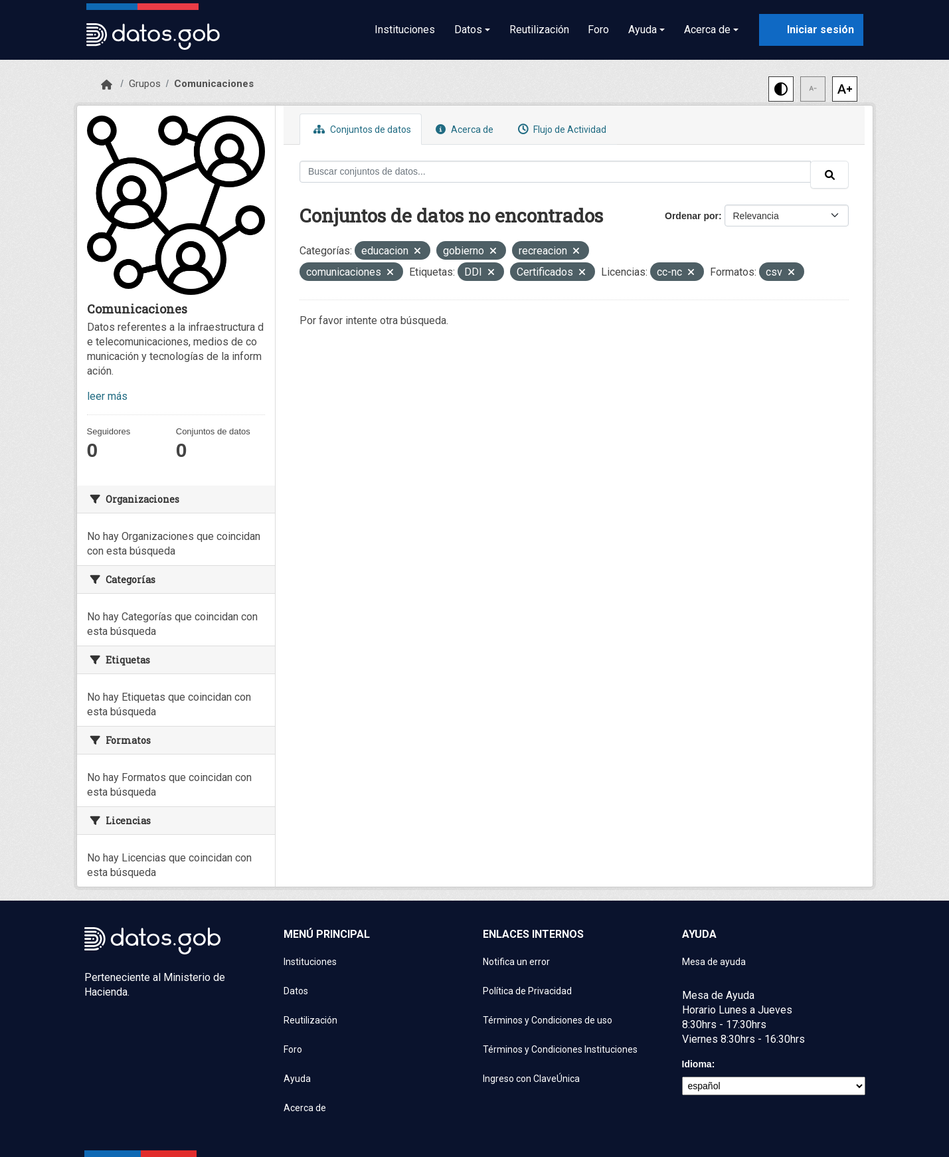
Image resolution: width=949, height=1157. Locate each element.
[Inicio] (107, 85)
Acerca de (462, 129)
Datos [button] (468, 29)
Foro (598, 29)
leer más (107, 396)
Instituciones (405, 29)
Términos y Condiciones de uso (547, 1020)
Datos (296, 991)
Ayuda (297, 1078)
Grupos (145, 84)
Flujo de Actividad (560, 129)
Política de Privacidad (527, 991)
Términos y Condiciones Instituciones (560, 1049)
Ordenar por (692, 216)
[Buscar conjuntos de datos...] (555, 172)
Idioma (697, 1064)
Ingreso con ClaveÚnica (531, 1078)
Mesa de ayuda (714, 961)
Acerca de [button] (707, 29)
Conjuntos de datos (360, 129)
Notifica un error (516, 961)
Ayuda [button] (642, 29)
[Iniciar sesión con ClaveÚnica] (811, 30)
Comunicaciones (214, 84)
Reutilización (539, 29)
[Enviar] (829, 175)
